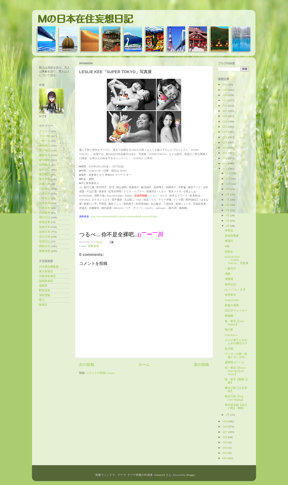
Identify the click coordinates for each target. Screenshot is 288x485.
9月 (227, 189)
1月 (227, 414)
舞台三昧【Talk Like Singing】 (235, 398)
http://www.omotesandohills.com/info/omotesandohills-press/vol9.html (124, 216)
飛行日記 (44, 217)
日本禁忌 (44, 198)
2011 (225, 163)
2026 (225, 84)
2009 (225, 421)
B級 (227, 246)
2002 (225, 458)
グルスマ (44, 131)
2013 (225, 152)
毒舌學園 (44, 179)
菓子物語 (44, 150)
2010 (225, 168)
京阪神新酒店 (47, 276)
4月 (227, 215)
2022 (225, 105)
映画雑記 (44, 145)
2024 (225, 95)
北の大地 (44, 236)
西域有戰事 (232, 235)
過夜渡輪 (44, 295)
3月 (227, 220)
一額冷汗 (230, 268)
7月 (227, 199)
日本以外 (44, 193)
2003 (225, 452)
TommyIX (159, 474)
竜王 (42, 299)
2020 (225, 116)
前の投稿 (201, 364)
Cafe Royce (231, 334)
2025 (225, 89)
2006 (225, 437)
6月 (227, 204)
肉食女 (229, 251)
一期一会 (44, 140)
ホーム (144, 364)
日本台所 (44, 208)
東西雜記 (44, 174)
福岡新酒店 (46, 280)
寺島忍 (229, 230)
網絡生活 (44, 246)
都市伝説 (230, 284)
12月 (228, 173)
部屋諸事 (44, 222)
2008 (225, 426)
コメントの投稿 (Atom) (100, 372)
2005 (225, 442)
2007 (225, 431)
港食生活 (44, 155)
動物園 (229, 315)
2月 (227, 225)
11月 (228, 178)
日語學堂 (44, 188)
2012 (225, 158)
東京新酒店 (46, 271)
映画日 (43, 304)
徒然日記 (44, 169)
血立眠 (229, 348)
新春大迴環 (232, 305)
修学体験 (44, 160)
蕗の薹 (229, 329)
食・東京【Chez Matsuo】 (234, 323)
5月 (227, 210)
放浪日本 (44, 231)
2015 (225, 142)
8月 (227, 194)
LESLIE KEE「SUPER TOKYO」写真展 (236, 260)
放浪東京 (230, 294)
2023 (225, 100)
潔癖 (227, 273)
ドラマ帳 (44, 136)
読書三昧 (44, 184)
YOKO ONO (232, 300)
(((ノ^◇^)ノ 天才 (235, 289)
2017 (225, 131)
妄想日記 (44, 241)
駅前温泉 (44, 290)
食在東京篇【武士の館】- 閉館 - (236, 406)
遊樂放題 (93, 245)
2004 (225, 447)
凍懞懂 (229, 278)
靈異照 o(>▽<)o (234, 362)
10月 (228, 183)
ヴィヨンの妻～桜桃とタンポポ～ (236, 355)
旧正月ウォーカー (236, 310)
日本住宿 (44, 203)
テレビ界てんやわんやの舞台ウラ (236, 342)
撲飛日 (229, 241)
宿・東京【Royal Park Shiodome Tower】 (235, 371)
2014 (225, 147)
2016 (225, 137)
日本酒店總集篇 (49, 266)
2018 (225, 126)
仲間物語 (44, 164)
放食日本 (44, 227)
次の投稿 (86, 364)
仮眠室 (43, 285)
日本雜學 (44, 212)
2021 (225, 110)
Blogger (190, 474)
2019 (225, 121)
